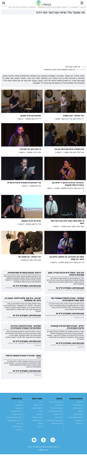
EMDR (40, 425)
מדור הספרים (57, 416)
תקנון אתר (18, 410)
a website (43, 452)
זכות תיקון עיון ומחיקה (14, 419)
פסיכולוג (80, 404)
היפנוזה (39, 428)
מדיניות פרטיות (17, 413)
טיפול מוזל (58, 407)
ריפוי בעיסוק (38, 407)
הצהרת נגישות (17, 416)
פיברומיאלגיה (78, 416)
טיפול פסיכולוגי (37, 422)
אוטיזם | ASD (78, 410)
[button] (5, 4)
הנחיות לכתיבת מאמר (15, 422)
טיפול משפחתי (37, 419)
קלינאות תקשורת (36, 410)
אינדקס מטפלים (56, 425)
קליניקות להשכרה (56, 410)
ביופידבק (39, 416)
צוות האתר (18, 407)
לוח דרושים (58, 419)
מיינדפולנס (79, 422)
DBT (40, 413)
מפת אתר (18, 431)
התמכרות (79, 425)
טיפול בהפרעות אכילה (54, 413)
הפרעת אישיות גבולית (75, 419)
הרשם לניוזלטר (17, 428)
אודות (20, 404)
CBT (40, 404)
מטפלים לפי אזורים (55, 404)
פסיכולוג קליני (78, 407)
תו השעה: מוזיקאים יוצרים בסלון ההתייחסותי (59, 71)
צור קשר (19, 425)
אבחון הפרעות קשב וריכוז (54, 422)
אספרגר (80, 413)
